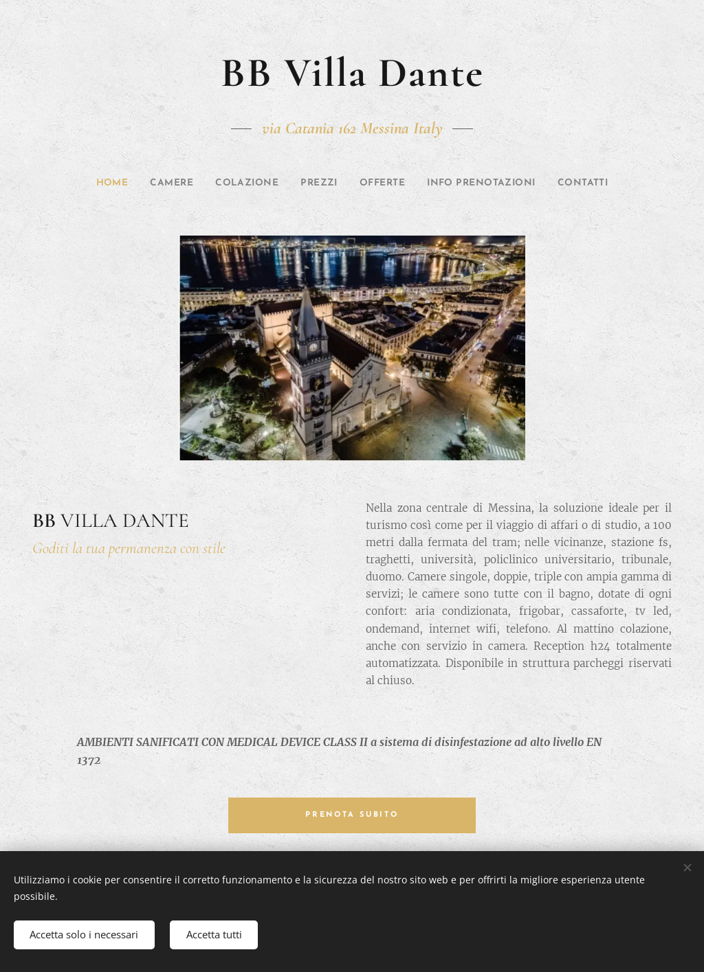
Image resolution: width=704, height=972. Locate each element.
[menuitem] (88, 183)
